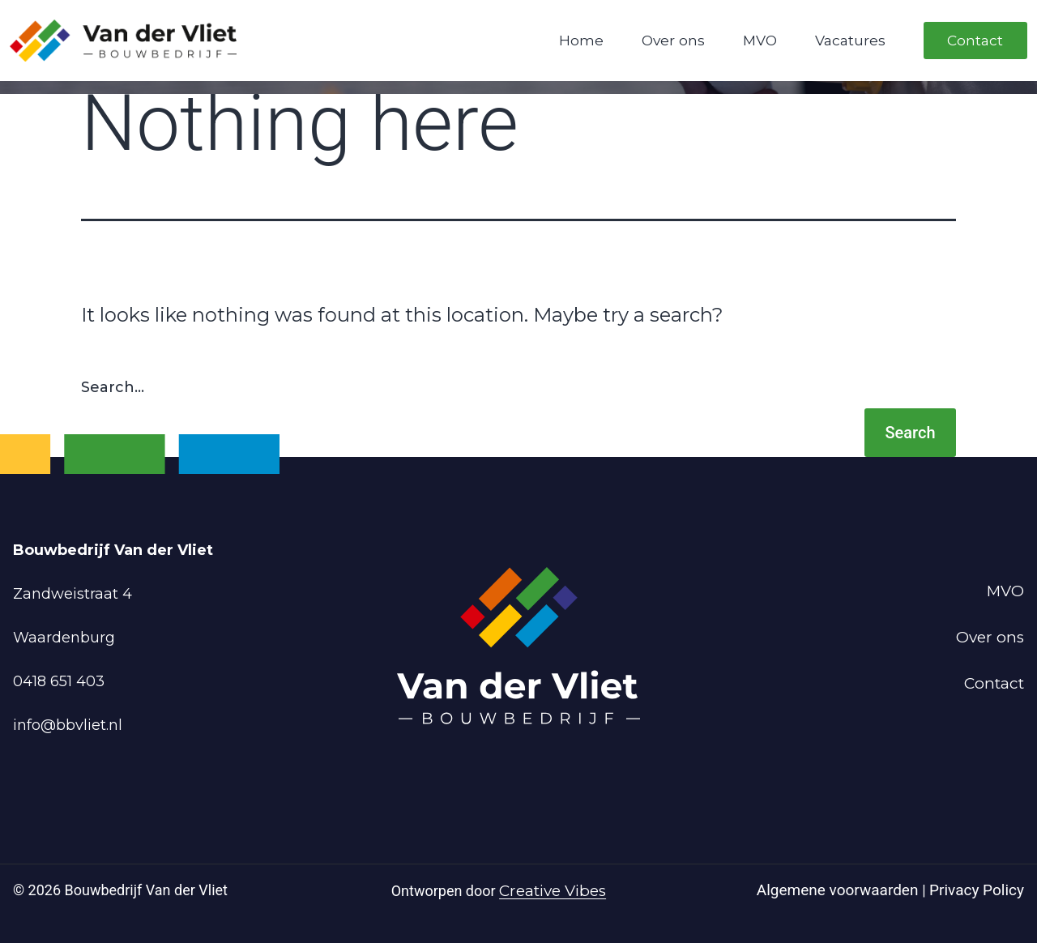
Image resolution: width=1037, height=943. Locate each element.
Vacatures (850, 40)
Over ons (673, 40)
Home (581, 40)
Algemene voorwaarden (839, 890)
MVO (760, 40)
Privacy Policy (976, 890)
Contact (975, 40)
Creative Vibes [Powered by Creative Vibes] (552, 890)
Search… (112, 387)
